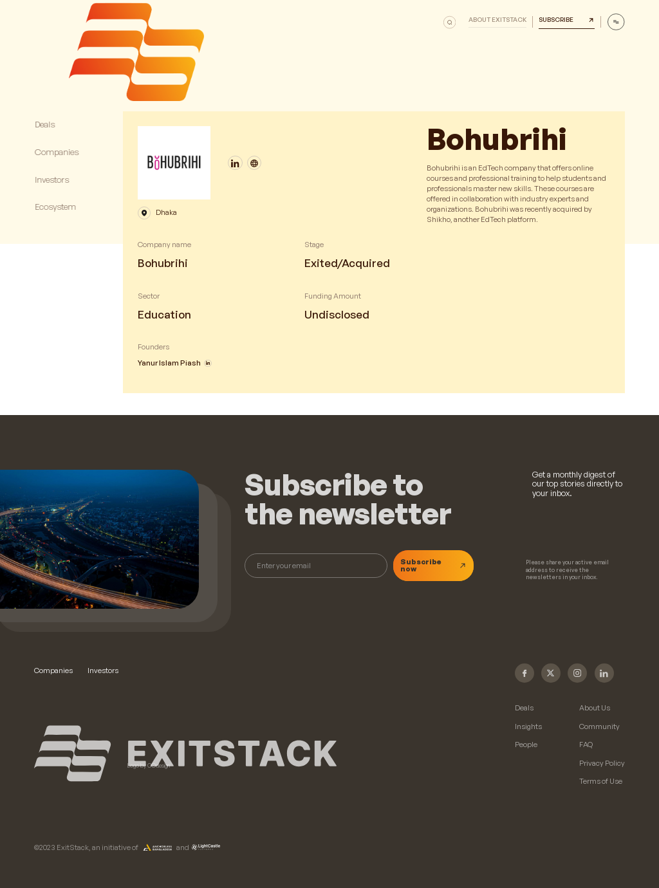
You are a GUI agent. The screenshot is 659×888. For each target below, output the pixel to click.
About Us (594, 708)
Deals (524, 708)
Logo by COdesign (148, 766)
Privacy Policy (602, 763)
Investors (103, 670)
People (526, 744)
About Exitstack (497, 20)
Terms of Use (600, 781)
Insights (528, 726)
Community (599, 726)
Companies (53, 670)
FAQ (586, 744)
